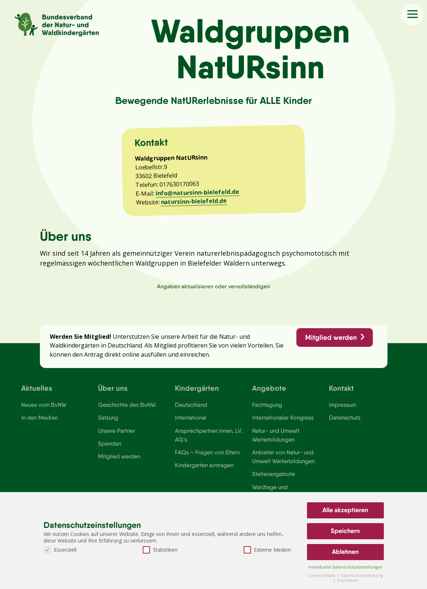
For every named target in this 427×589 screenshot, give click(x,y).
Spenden (109, 448)
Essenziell (60, 549)
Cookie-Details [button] (322, 575)
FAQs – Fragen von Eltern (207, 457)
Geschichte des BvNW (127, 409)
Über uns (113, 392)
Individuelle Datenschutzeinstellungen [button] (345, 567)
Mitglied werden (331, 341)
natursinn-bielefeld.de (194, 204)
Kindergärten (197, 392)
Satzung (108, 422)
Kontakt (341, 392)
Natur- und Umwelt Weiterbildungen (275, 440)
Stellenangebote (273, 479)
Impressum (343, 409)
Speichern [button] (345, 531)
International (190, 422)
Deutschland (191, 409)
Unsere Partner (116, 435)
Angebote (269, 392)
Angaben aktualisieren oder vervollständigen (213, 289)
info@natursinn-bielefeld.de (198, 195)
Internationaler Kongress (283, 422)
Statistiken (160, 549)
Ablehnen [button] (345, 552)
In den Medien (39, 422)
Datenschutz (345, 422)
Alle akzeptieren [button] (345, 510)
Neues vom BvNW (44, 409)
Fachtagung (267, 409)
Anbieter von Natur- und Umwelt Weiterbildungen (283, 462)
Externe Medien (267, 549)
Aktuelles (36, 392)
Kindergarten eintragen (204, 470)
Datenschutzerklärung (362, 575)
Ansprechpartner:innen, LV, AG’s (209, 440)
